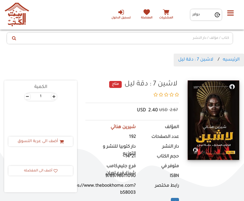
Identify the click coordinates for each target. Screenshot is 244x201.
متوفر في (170, 166)
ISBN (174, 176)
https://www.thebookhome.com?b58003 (110, 189)
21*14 (130, 156)
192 (132, 137)
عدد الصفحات (165, 137)
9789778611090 (120, 176)
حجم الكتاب (168, 156)
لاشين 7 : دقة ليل (195, 59)
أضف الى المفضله (41, 171)
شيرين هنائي (123, 127)
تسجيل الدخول (121, 14)
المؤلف (172, 127)
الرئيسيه (231, 59)
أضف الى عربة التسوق (41, 141)
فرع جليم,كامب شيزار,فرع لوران (121, 170)
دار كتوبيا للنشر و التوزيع (119, 150)
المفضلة (146, 18)
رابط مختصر (167, 186)
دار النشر (170, 147)
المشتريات (166, 18)
